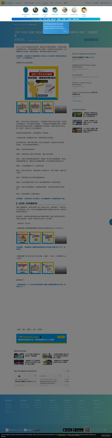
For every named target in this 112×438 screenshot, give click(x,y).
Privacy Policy (61, 434)
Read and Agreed (106, 435)
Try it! (65, 31)
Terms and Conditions (74, 434)
